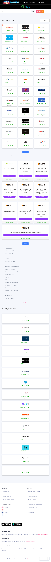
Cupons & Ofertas (32, 496)
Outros (6, 293)
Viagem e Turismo (9, 298)
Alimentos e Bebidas (9, 250)
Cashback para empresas (34, 502)
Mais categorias (25, 302)
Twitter (4, 515)
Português (43, 558)
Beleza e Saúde (8, 264)
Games (6, 277)
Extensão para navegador (34, 491)
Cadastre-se (40, 11)
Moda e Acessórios (9, 287)
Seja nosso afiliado (30, 541)
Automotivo (7, 258)
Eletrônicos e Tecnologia (10, 272)
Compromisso (31, 494)
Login (33, 11)
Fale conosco (5, 507)
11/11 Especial (8, 248)
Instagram (5, 510)
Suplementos (7, 295)
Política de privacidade (8, 499)
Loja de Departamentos (10, 282)
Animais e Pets (8, 253)
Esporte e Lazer (8, 274)
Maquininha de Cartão (10, 285)
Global (43, 20)
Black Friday (31, 510)
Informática (7, 280)
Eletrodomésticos (9, 269)
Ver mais (25, 152)
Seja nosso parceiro (43, 534)
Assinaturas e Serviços (10, 256)
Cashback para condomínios (35, 504)
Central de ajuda (7, 496)
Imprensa (5, 494)
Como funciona (6, 491)
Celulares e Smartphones (11, 266)
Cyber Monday (31, 512)
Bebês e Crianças (9, 261)
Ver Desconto (9, 175)
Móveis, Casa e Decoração (11, 290)
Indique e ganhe (32, 499)
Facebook (5, 512)
